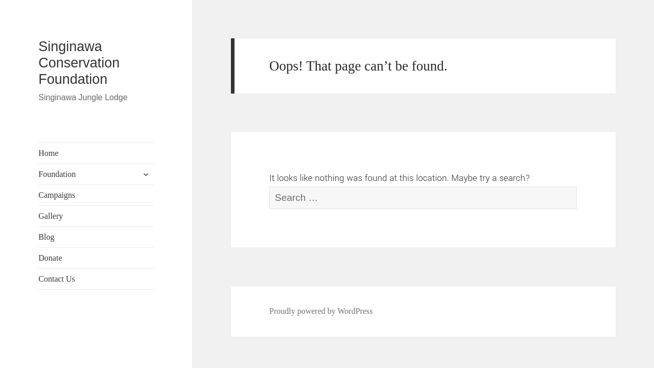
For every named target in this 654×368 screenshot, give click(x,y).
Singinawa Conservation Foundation (79, 63)
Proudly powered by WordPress (320, 311)
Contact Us (56, 278)
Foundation (57, 174)
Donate (50, 258)
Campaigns (56, 195)
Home (48, 153)
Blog (46, 237)
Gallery (50, 216)
